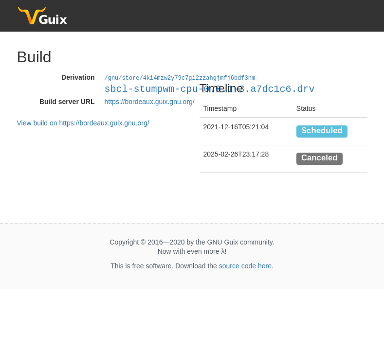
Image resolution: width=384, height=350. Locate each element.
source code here (245, 266)
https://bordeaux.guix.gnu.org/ (150, 101)
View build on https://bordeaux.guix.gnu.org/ (83, 122)
